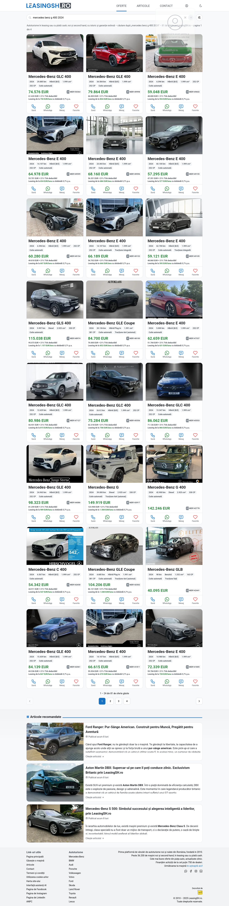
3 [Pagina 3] (118, 701)
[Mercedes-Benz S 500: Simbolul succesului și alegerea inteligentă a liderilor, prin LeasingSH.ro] (114, 823)
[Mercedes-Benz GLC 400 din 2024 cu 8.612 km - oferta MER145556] (114, 397)
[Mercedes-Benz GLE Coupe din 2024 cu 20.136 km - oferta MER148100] (114, 315)
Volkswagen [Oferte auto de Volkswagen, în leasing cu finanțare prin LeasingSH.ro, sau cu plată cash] (75, 873)
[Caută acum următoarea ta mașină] (110, 17)
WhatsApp (47, 107)
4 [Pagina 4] (127, 701)
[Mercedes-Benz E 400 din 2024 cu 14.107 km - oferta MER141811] (114, 643)
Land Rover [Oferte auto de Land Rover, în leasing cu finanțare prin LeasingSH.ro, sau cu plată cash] (74, 889)
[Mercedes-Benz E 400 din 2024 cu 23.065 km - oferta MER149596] (114, 150)
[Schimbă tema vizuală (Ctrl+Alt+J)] (201, 6)
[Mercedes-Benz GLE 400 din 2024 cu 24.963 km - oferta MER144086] (55, 479)
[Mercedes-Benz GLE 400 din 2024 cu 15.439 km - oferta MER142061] (55, 643)
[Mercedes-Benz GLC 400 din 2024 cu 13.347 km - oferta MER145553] (174, 397)
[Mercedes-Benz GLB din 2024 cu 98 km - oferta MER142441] (174, 561)
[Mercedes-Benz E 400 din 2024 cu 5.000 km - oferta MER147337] (174, 315)
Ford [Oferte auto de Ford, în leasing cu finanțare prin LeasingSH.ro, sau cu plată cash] (71, 881)
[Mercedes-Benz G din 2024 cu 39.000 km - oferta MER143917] (114, 479)
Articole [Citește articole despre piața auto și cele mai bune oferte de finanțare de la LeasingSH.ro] (30, 864)
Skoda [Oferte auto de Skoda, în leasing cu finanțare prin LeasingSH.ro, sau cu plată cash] (72, 885)
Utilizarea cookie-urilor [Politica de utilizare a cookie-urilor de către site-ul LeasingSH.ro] (37, 877)
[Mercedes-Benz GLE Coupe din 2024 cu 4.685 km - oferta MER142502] (114, 561)
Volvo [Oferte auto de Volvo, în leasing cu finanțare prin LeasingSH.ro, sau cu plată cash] (71, 877)
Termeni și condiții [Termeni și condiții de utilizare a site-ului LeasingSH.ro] (35, 873)
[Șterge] (185, 17)
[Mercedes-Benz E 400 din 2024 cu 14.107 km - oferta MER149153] (114, 232)
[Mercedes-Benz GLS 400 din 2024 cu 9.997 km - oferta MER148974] (55, 315)
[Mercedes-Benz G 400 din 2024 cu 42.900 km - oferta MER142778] (174, 479)
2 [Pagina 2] (110, 701)
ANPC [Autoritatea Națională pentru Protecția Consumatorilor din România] (29, 901)
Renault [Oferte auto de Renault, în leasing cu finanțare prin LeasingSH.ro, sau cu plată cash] (72, 897)
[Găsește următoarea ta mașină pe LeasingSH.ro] (48, 5)
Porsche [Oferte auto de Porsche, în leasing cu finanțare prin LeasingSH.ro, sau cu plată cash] (73, 869)
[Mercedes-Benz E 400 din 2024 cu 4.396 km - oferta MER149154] (55, 232)
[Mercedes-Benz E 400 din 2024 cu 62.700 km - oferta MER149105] (174, 232)
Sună (33, 107)
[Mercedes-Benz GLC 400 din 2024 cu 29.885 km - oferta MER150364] (55, 68)
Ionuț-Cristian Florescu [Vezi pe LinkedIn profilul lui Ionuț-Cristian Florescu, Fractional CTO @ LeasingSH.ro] (200, 892)
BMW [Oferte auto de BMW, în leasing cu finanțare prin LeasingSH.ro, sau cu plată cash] (71, 860)
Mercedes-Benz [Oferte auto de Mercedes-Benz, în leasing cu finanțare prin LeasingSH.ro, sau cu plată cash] (76, 856)
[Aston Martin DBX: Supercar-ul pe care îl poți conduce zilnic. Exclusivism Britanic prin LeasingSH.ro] (114, 782)
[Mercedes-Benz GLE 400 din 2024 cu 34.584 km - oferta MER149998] (114, 68)
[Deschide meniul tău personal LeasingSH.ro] (187, 6)
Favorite (76, 107)
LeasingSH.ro (195, 898)
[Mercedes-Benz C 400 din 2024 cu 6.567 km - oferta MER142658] (55, 561)
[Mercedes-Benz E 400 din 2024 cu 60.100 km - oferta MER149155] (174, 150)
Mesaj (62, 107)
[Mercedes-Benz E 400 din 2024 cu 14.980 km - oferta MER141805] (174, 643)
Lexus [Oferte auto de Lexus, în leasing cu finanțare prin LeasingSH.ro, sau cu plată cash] (72, 901)
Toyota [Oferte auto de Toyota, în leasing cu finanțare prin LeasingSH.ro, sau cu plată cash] (72, 893)
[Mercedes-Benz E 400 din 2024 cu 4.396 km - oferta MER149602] (174, 68)
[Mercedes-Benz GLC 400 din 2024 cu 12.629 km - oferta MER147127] (55, 397)
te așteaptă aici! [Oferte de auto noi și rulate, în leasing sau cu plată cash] (195, 866)
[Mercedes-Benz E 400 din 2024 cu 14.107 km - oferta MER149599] (55, 150)
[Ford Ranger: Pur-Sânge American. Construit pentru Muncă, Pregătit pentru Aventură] (114, 742)
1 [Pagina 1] (102, 701)
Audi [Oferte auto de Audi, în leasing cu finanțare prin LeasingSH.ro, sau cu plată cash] (71, 864)
